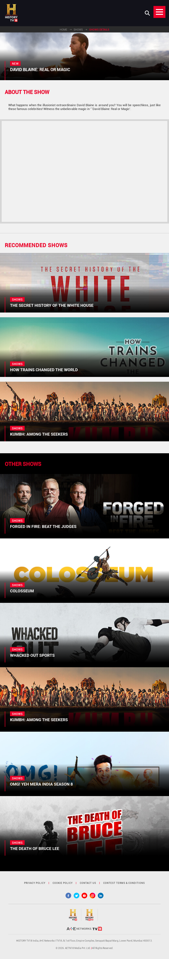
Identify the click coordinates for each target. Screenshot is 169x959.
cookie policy (63, 883)
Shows (78, 29)
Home (63, 29)
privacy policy (34, 883)
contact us (88, 883)
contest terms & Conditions (124, 883)
